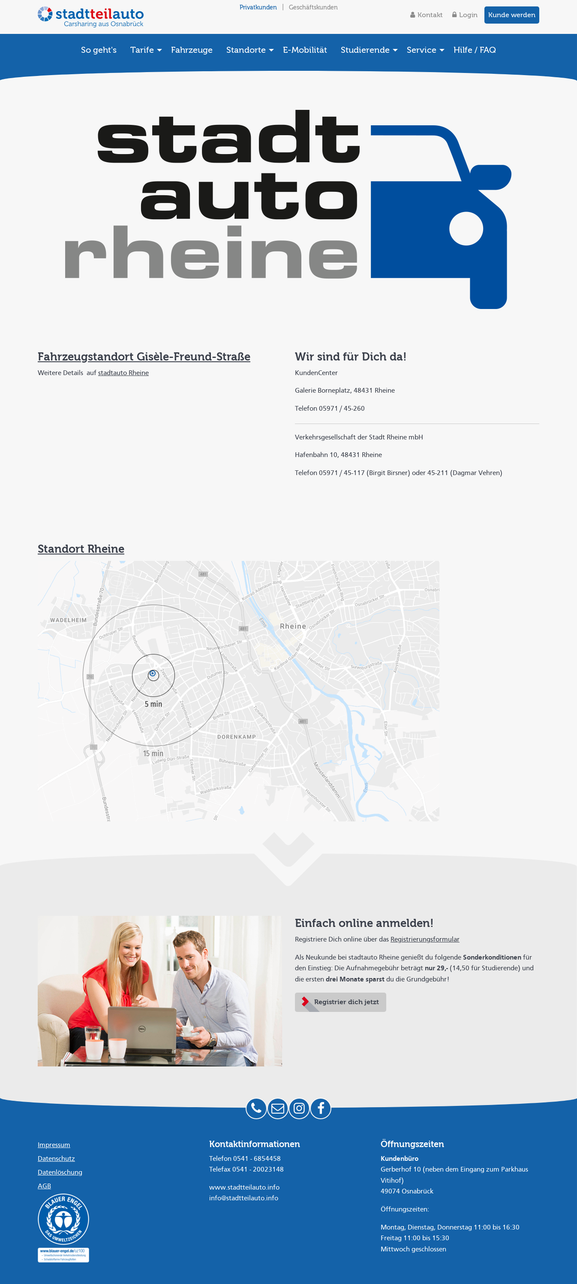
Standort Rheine (81, 549)
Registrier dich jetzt (346, 1002)
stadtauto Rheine (123, 373)
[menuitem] (98, 50)
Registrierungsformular (425, 939)
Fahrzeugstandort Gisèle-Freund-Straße (144, 357)
